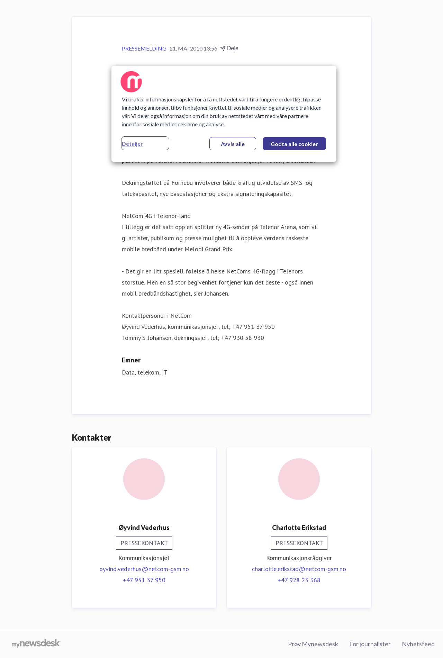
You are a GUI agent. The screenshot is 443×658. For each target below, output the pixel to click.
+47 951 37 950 (144, 580)
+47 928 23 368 (299, 580)
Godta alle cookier (294, 144)
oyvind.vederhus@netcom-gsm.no (144, 569)
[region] (223, 114)
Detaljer (132, 143)
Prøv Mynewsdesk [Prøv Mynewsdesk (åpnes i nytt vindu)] (313, 644)
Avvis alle (233, 144)
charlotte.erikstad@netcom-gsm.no (299, 569)
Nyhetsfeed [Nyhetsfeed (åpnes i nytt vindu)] (418, 644)
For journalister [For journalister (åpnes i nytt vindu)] (370, 644)
